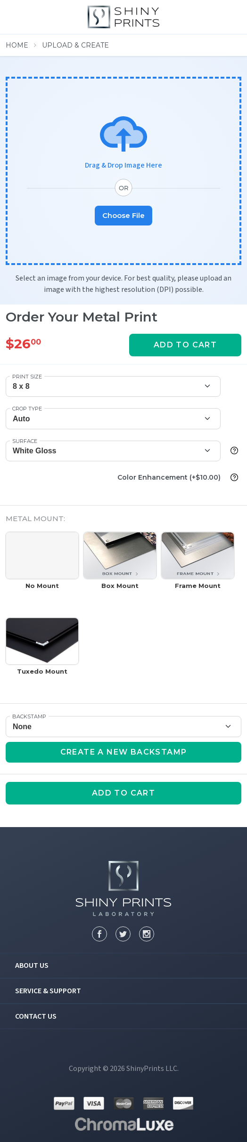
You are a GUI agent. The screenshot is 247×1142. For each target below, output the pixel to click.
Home (17, 45)
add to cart (185, 344)
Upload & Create (75, 45)
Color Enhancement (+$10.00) (169, 477)
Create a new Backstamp (123, 752)
